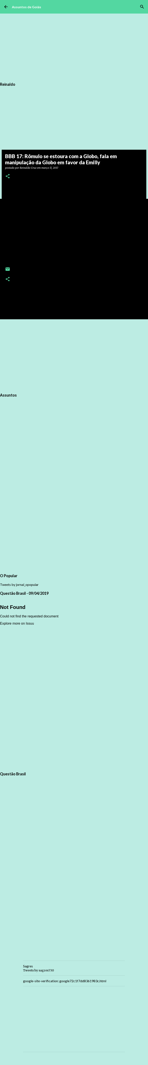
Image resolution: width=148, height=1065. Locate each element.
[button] (7, 176)
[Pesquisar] (142, 7)
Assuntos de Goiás (26, 7)
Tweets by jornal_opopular (19, 584)
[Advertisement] (74, 355)
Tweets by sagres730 (38, 970)
